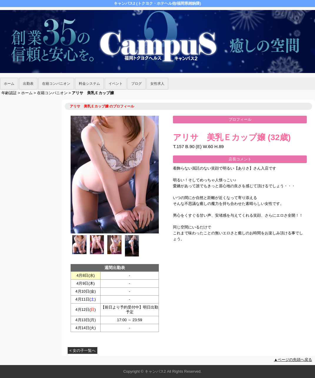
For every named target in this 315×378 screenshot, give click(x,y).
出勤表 (28, 84)
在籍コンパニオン (56, 84)
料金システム (89, 84)
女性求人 (157, 84)
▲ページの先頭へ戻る (293, 359)
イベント (116, 84)
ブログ (136, 84)
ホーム (9, 84)
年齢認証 (9, 93)
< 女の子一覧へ (82, 350)
